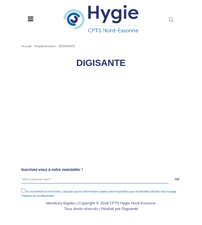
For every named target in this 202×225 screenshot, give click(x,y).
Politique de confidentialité (37, 196)
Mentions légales (61, 203)
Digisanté (130, 208)
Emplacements (45, 46)
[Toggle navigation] (30, 19)
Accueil (26, 46)
